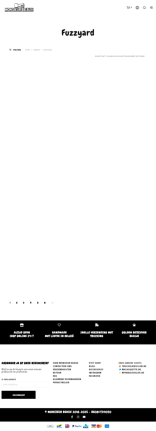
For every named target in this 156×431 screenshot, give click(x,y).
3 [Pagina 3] (23, 302)
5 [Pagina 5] (38, 302)
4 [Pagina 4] (31, 302)
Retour (57, 372)
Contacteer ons (62, 366)
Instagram (95, 372)
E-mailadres (9, 379)
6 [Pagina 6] (45, 302)
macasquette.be (131, 369)
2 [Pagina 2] (16, 302)
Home (27, 50)
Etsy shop (95, 363)
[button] (129, 7)
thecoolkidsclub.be (134, 366)
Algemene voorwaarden (67, 379)
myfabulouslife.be (133, 372)
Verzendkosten (62, 369)
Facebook (94, 376)
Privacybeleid (61, 382)
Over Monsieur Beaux (65, 363)
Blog (92, 366)
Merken (36, 50)
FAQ (55, 376)
